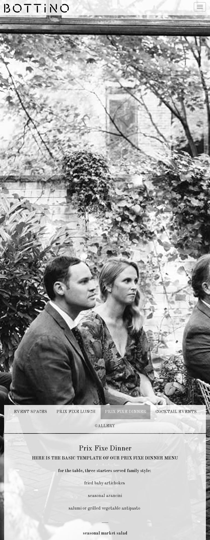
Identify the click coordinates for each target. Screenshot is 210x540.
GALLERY (105, 409)
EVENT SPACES (30, 395)
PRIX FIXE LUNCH (75, 395)
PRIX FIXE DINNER (125, 395)
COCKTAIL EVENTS (176, 395)
